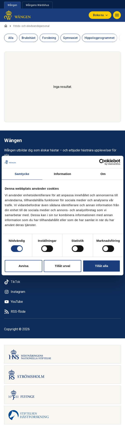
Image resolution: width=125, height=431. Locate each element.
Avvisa (23, 266)
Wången (12, 5)
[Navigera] (117, 15)
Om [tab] (103, 174)
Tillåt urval (62, 266)
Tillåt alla (101, 266)
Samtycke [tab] (22, 174)
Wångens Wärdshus (37, 5)
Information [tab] (62, 174)
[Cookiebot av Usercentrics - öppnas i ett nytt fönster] (102, 162)
